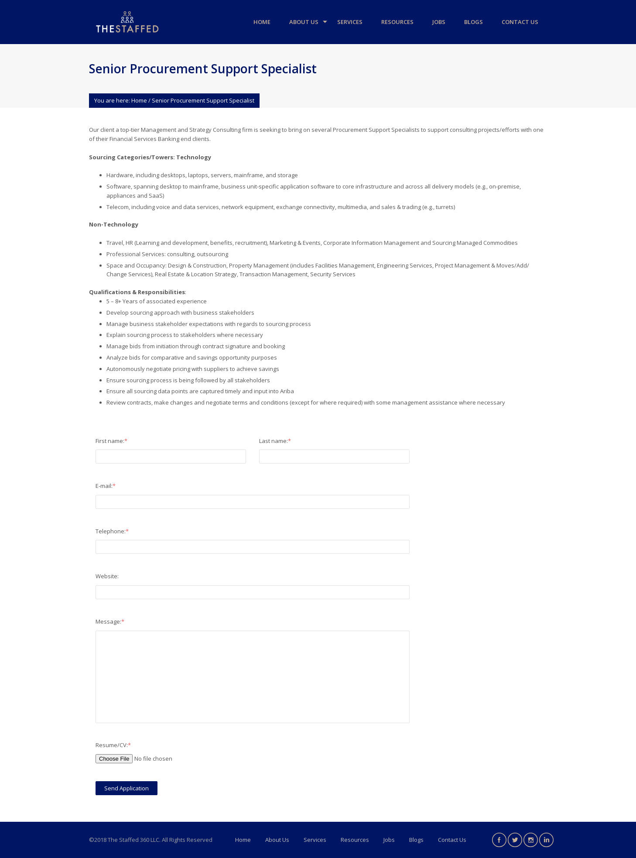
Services (349, 22)
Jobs (438, 22)
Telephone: (112, 531)
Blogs (473, 22)
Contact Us (520, 22)
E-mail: (106, 486)
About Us (303, 22)
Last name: (275, 441)
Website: (107, 576)
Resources (397, 22)
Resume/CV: (113, 745)
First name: (111, 441)
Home (261, 22)
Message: (110, 621)
